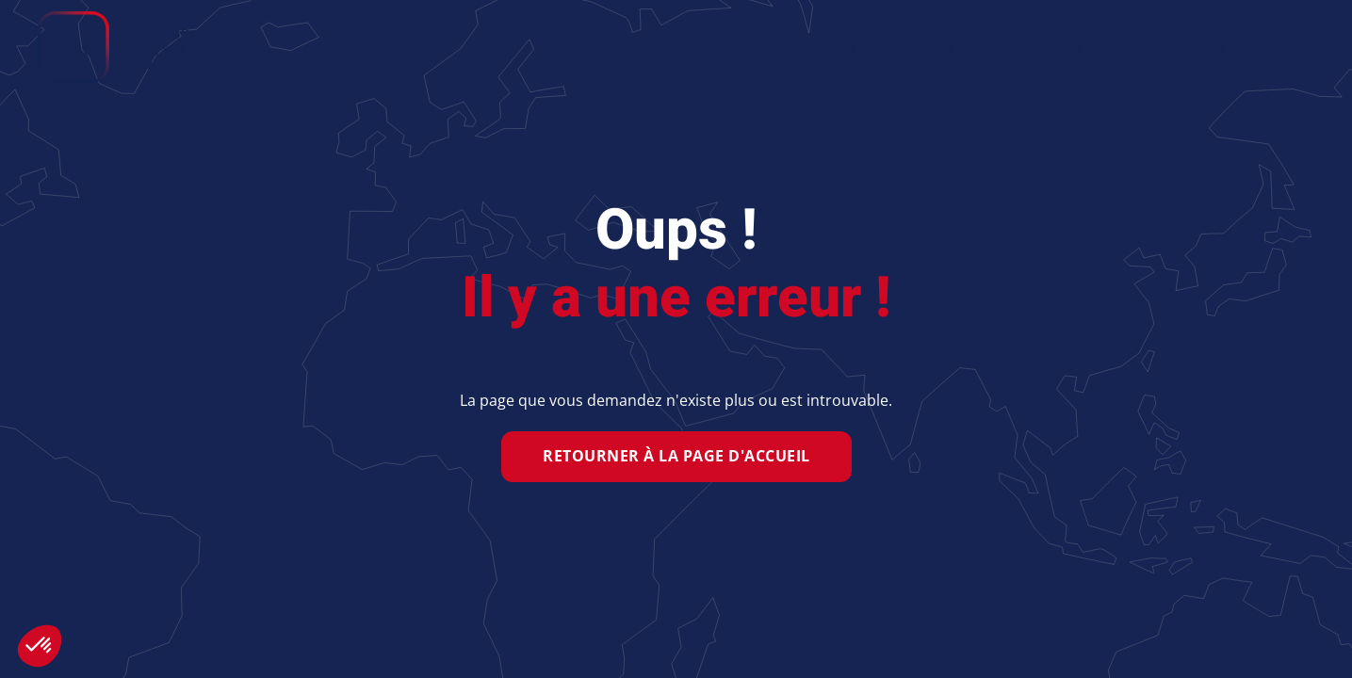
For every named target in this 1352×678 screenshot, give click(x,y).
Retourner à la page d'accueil (676, 455)
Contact (1288, 47)
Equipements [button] (1036, 47)
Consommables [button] (1171, 47)
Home (835, 47)
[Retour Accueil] (113, 47)
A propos (923, 47)
